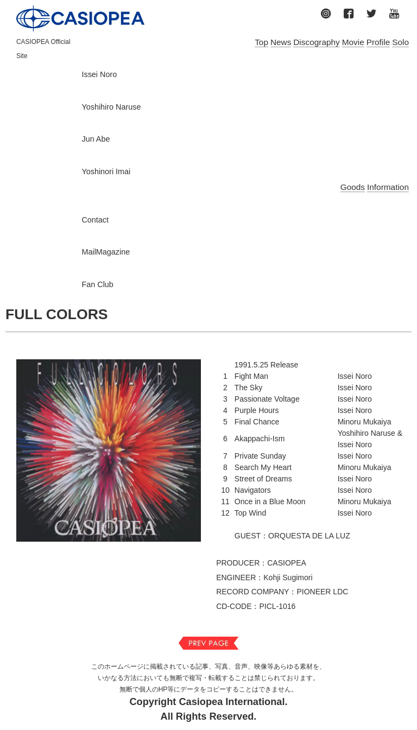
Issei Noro (99, 74)
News (280, 42)
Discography (316, 42)
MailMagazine (105, 251)
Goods (352, 187)
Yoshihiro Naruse (111, 107)
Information (388, 187)
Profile (378, 42)
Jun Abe (95, 139)
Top (261, 42)
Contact (95, 219)
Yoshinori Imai (105, 171)
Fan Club (97, 284)
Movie (353, 42)
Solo (400, 42)
